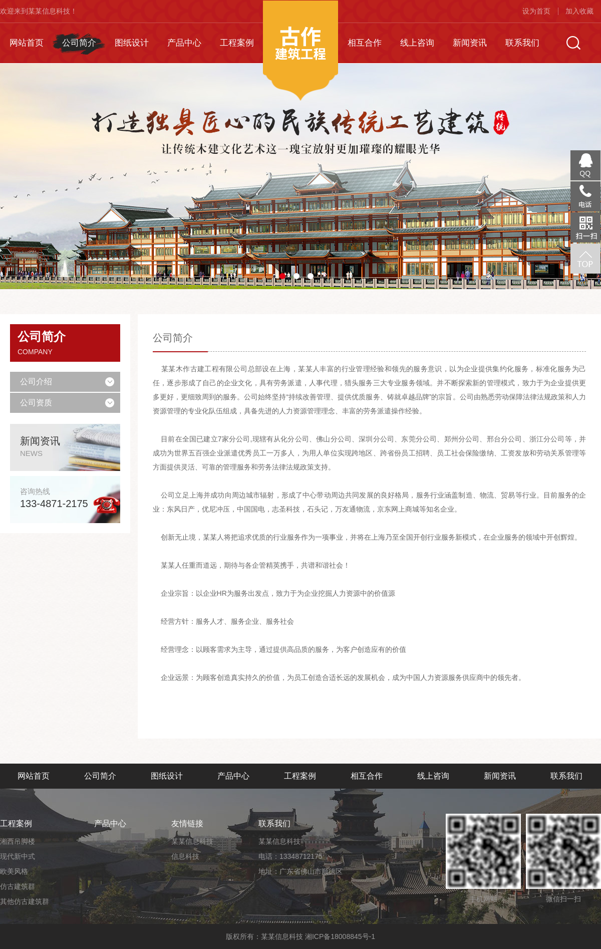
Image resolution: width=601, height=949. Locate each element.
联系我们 (522, 43)
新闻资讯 (470, 43)
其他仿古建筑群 (24, 901)
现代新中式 (17, 856)
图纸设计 (132, 43)
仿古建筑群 (17, 886)
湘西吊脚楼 (17, 841)
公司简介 (79, 43)
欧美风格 (14, 871)
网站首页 (27, 43)
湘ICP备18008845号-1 (340, 936)
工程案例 (237, 43)
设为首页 (536, 11)
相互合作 (365, 43)
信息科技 (185, 856)
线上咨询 (417, 43)
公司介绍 (36, 381)
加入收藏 (579, 11)
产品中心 (184, 43)
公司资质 (36, 402)
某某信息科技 (192, 841)
